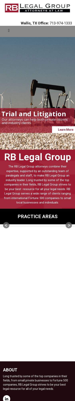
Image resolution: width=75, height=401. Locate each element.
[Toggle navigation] (8, 31)
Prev (6, 225)
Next (69, 225)
